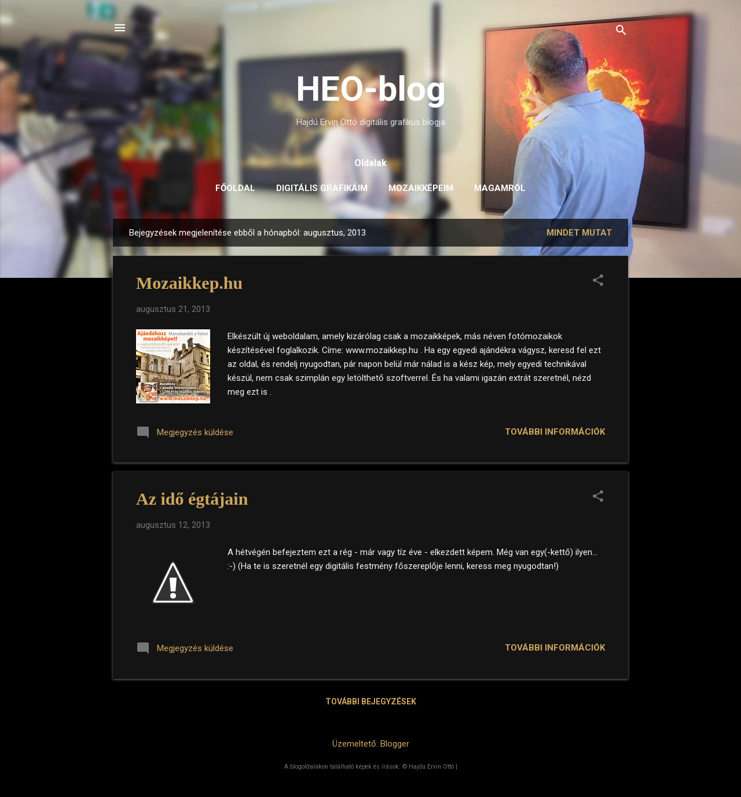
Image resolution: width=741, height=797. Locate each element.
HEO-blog (371, 88)
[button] (598, 281)
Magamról (500, 188)
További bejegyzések (370, 701)
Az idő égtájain (192, 498)
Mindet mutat (579, 232)
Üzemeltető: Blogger (370, 744)
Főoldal (235, 188)
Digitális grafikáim (322, 188)
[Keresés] (621, 31)
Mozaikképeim (420, 188)
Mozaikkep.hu (189, 282)
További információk (555, 432)
